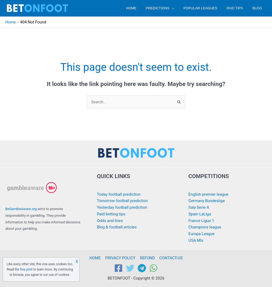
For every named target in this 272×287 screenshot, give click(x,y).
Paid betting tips (111, 214)
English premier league (208, 194)
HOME (142, 8)
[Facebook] (118, 268)
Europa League (201, 233)
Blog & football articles (117, 227)
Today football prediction (119, 194)
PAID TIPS (238, 8)
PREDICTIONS (168, 8)
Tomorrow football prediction (122, 201)
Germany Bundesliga (206, 201)
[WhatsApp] (153, 268)
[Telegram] (142, 268)
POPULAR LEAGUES (206, 8)
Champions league (204, 227)
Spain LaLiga (199, 214)
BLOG (258, 8)
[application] (180, 8)
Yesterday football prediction (122, 207)
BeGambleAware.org (21, 209)
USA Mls (195, 240)
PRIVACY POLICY (120, 258)
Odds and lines (110, 220)
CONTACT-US (170, 258)
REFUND (147, 258)
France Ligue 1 (201, 220)
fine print (26, 269)
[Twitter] (130, 268)
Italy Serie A (198, 207)
